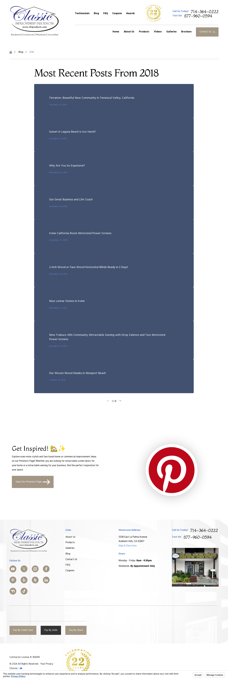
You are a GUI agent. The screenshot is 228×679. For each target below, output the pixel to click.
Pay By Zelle (50, 630)
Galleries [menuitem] (171, 32)
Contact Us (207, 32)
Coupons (117, 13)
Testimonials (82, 13)
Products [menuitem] (144, 32)
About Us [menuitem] (129, 32)
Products (70, 542)
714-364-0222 (204, 11)
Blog (96, 13)
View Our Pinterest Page (33, 481)
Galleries (69, 548)
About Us (70, 537)
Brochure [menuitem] (186, 32)
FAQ (105, 13)
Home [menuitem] (116, 32)
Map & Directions (128, 546)
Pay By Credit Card (23, 630)
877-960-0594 (198, 16)
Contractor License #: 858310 (25, 657)
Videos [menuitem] (158, 32)
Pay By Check (76, 630)
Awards (130, 13)
